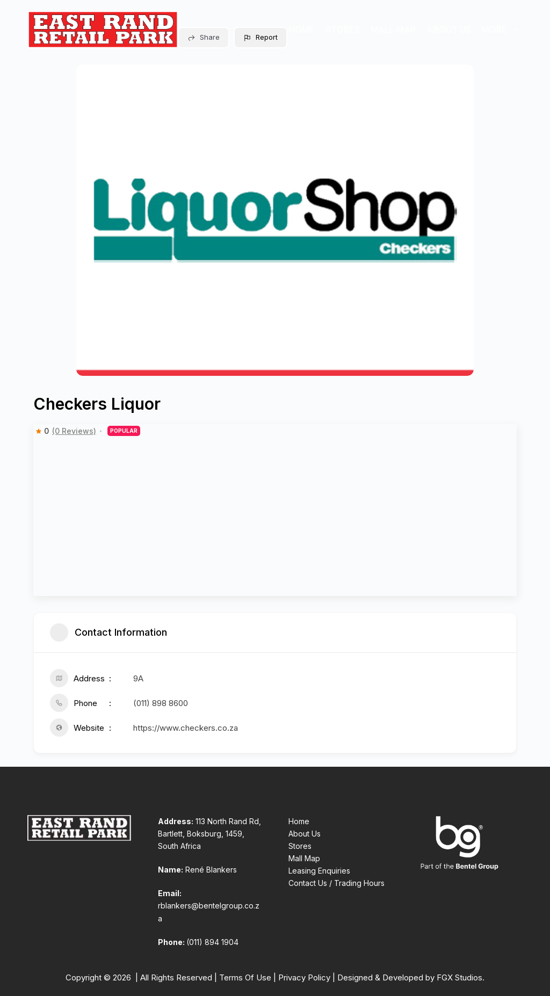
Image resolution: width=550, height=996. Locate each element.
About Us (448, 29)
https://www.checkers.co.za (185, 728)
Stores (342, 29)
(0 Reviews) (74, 431)
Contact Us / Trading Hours (336, 883)
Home (302, 29)
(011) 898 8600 (160, 703)
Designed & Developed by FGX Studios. (410, 977)
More (502, 29)
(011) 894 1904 (212, 942)
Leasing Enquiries (319, 870)
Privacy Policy (304, 977)
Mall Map (393, 29)
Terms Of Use (245, 977)
